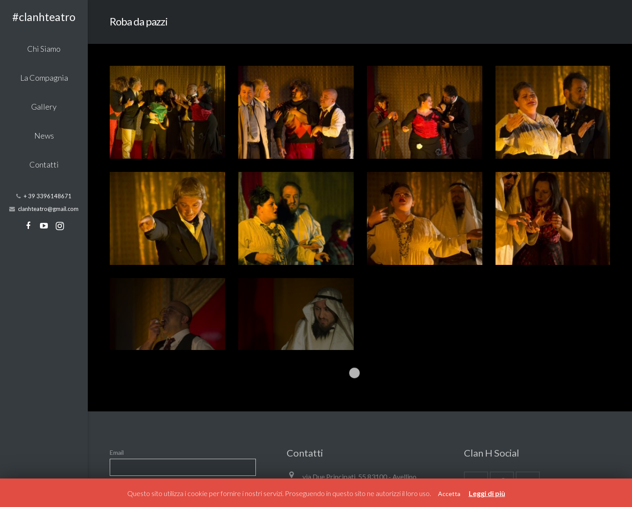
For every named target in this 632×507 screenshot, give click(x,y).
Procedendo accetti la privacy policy (163, 402)
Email (117, 370)
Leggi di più (487, 493)
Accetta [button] (449, 493)
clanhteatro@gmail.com (48, 208)
